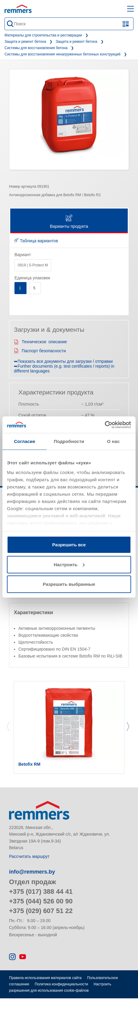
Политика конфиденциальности (61, 984)
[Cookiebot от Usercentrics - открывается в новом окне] (104, 425)
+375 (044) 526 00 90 (41, 901)
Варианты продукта (69, 222)
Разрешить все (69, 544)
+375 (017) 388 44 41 (41, 891)
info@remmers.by (32, 872)
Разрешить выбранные (69, 584)
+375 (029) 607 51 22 (41, 911)
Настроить (69, 564)
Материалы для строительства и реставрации (43, 35)
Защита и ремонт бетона (25, 41)
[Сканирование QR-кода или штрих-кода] (125, 24)
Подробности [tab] (69, 441)
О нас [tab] (113, 441)
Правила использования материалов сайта (45, 978)
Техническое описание (40, 341)
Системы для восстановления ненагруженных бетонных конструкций (63, 54)
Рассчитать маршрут (29, 856)
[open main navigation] (130, 8)
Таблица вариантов (36, 240)
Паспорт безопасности (40, 350)
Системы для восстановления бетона (36, 48)
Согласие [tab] (24, 441)
